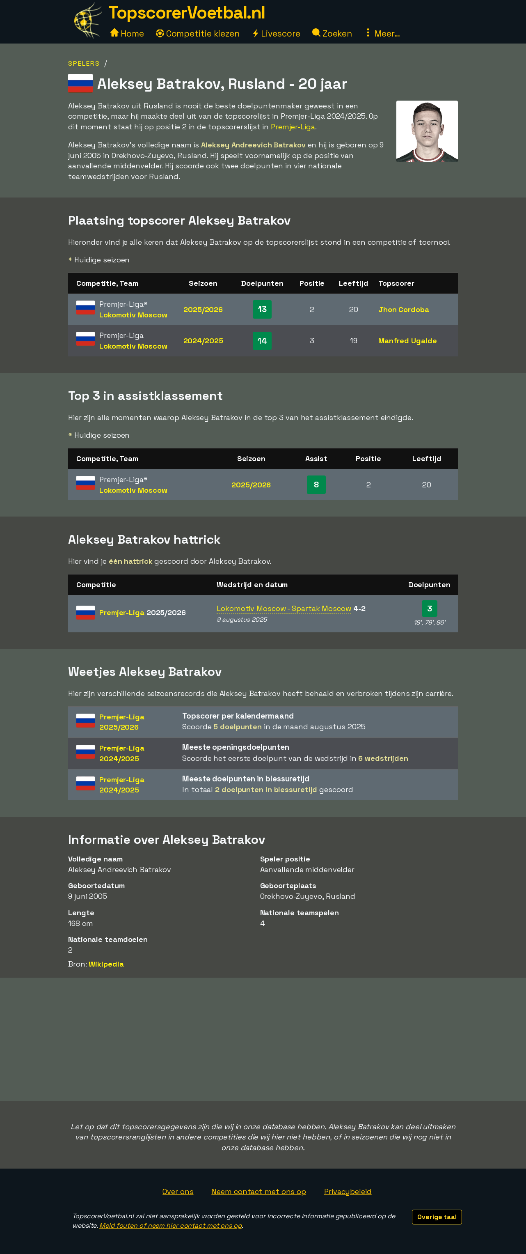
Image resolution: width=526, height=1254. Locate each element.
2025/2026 (203, 309)
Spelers (84, 63)
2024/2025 (203, 340)
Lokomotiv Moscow (133, 314)
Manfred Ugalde (407, 340)
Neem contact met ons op (258, 1191)
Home (127, 33)
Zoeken (332, 33)
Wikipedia (106, 964)
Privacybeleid (348, 1191)
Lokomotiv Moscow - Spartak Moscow (284, 608)
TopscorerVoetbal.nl (186, 12)
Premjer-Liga (293, 126)
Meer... (382, 33)
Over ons (177, 1191)
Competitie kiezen (198, 33)
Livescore (276, 33)
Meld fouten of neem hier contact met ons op (170, 1225)
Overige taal (437, 1217)
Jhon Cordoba (403, 309)
